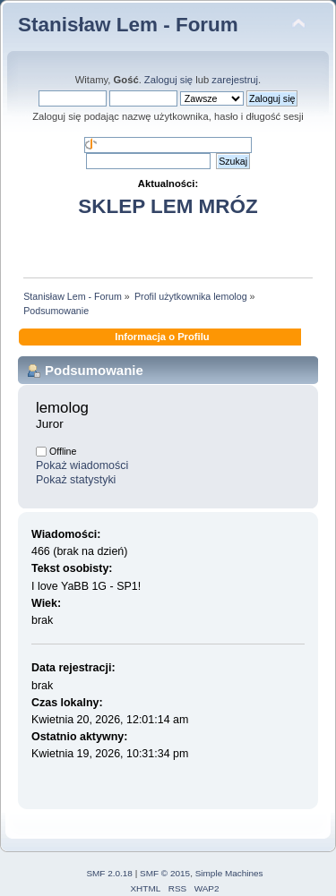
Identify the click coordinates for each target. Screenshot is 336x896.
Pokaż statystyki (76, 480)
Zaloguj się (168, 79)
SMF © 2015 (165, 873)
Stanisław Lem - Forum (128, 24)
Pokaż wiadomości (82, 465)
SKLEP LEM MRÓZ (167, 206)
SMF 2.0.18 (109, 873)
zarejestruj (234, 79)
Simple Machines (229, 873)
